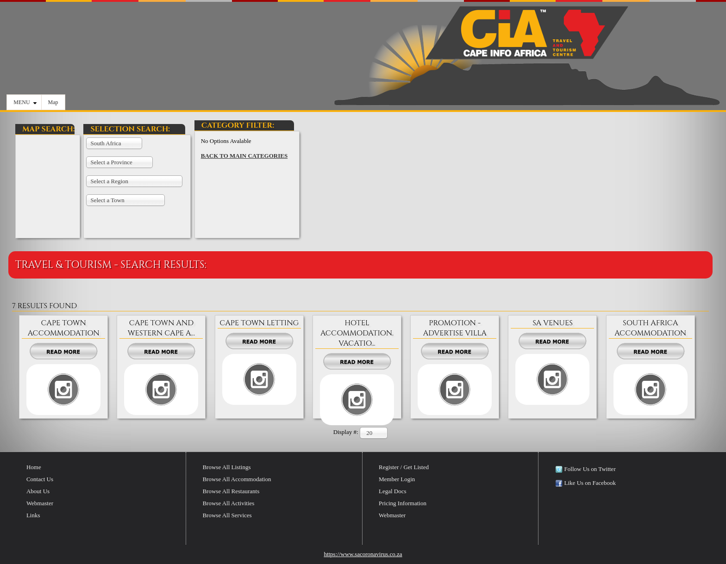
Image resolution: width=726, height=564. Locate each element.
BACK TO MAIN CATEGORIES (244, 155)
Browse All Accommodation (236, 479)
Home (33, 467)
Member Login (397, 479)
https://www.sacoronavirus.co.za (363, 554)
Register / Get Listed (404, 467)
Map (53, 102)
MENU (24, 102)
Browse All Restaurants (230, 491)
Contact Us (39, 479)
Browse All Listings (226, 467)
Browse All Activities (228, 503)
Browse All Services (226, 515)
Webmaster (39, 503)
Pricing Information (402, 503)
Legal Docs (393, 491)
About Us (38, 491)
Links (33, 515)
